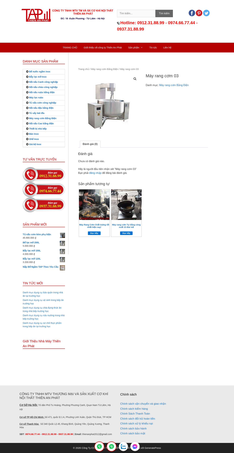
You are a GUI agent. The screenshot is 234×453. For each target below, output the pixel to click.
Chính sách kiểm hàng (134, 408)
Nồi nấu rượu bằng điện (42, 92)
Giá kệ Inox (35, 144)
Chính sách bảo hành (133, 428)
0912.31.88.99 (150, 22)
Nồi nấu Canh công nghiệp (43, 82)
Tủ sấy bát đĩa (36, 113)
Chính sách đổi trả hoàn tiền (137, 418)
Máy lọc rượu (36, 97)
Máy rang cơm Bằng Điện (104, 69)
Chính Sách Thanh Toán (135, 413)
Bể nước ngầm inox (39, 71)
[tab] (90, 144)
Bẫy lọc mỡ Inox (37, 76)
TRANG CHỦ (70, 47)
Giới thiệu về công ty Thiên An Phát (103, 47)
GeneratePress (153, 448)
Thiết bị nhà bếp (38, 128)
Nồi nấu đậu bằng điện (41, 108)
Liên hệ (167, 47)
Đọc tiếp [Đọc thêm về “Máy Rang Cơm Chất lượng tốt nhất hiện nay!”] (94, 233)
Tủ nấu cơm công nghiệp (42, 102)
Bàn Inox (34, 134)
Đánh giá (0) (90, 144)
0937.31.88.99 (130, 29)
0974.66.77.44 (181, 22)
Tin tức (153, 47)
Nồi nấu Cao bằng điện (41, 123)
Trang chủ (83, 69)
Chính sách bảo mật (132, 433)
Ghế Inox (34, 139)
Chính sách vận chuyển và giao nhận (143, 403)
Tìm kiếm (164, 13)
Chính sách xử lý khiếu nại (136, 423)
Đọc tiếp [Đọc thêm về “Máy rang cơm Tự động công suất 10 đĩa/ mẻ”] (126, 233)
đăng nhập (95, 173)
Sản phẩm (137, 47)
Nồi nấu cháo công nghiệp (43, 87)
